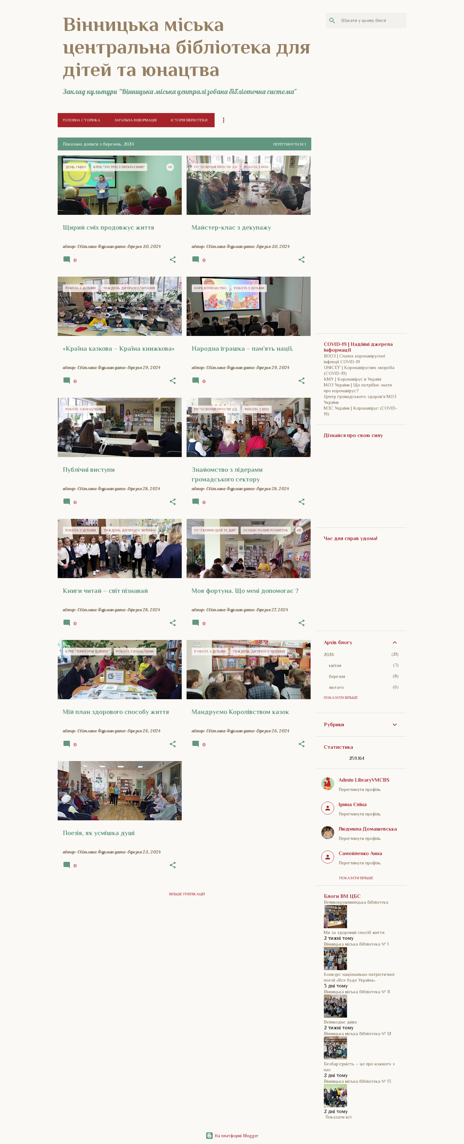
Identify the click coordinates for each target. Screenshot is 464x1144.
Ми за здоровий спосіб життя (354, 932)
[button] (173, 260)
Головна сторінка (81, 120)
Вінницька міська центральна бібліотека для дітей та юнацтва (187, 47)
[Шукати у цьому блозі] (372, 20)
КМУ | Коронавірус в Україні (352, 379)
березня (337, 676)
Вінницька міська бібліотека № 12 (357, 1033)
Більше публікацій (187, 894)
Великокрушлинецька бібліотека (356, 902)
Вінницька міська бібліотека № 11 (357, 991)
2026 (329, 654)
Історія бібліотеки (189, 120)
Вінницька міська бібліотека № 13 (357, 1081)
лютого (336, 687)
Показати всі (338, 1117)
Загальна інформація (135, 120)
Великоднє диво (340, 1022)
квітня (335, 665)
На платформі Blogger (232, 1135)
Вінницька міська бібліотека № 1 (356, 944)
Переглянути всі (289, 144)
